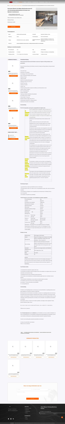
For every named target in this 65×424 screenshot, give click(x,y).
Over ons (29, 2)
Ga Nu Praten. (14, 26)
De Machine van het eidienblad (25, 333)
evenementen (42, 2)
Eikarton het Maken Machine (18, 5)
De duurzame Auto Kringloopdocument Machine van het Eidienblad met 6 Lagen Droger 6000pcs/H (13, 374)
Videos (25, 2)
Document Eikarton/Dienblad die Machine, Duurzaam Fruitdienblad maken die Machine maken (13, 355)
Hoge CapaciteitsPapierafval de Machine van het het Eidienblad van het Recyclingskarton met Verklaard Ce (51, 355)
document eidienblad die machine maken (45, 332)
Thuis (16, 2)
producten (12, 5)
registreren (54, 413)
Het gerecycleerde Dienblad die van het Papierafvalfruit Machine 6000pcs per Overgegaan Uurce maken (39, 355)
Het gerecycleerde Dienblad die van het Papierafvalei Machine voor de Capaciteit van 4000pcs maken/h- (26, 355)
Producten (20, 2)
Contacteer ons (35, 2)
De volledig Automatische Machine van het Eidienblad (31, 332)
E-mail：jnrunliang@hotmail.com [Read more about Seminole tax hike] (12, 410)
